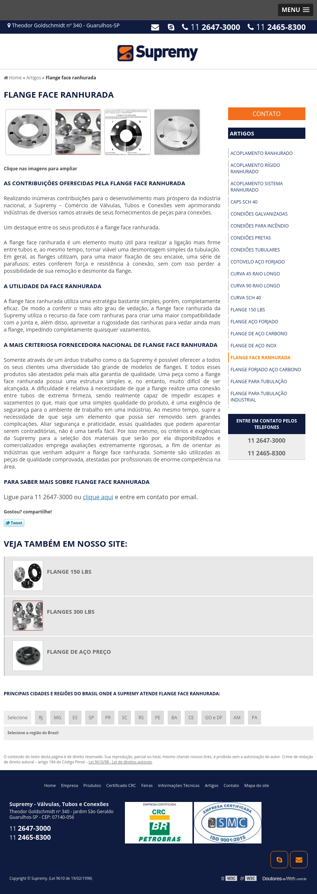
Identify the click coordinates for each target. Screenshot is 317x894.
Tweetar (14, 523)
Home (50, 785)
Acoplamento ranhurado (262, 153)
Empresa (69, 785)
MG (58, 717)
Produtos (92, 785)
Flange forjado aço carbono (266, 369)
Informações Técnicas (179, 785)
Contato (266, 114)
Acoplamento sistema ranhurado (257, 186)
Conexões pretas (251, 238)
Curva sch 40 (246, 298)
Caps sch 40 (244, 202)
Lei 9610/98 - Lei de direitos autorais (120, 762)
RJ (41, 717)
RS (141, 717)
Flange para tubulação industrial (259, 396)
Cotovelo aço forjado (258, 262)
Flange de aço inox (253, 345)
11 (277, 27)
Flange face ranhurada (261, 357)
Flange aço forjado (254, 321)
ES (74, 717)
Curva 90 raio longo (255, 286)
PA (254, 717)
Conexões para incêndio (260, 226)
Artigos (242, 133)
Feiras (147, 785)
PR (108, 717)
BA (174, 717)
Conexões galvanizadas (259, 214)
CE (191, 717)
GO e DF (213, 717)
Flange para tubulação (259, 381)
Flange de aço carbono (259, 333)
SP (91, 717)
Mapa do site (256, 785)
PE (157, 717)
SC (124, 717)
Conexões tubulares (255, 250)
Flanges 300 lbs (71, 611)
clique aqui (98, 497)
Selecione (17, 717)
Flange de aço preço (79, 651)
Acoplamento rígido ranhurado (255, 168)
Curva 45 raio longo (255, 274)
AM (237, 717)
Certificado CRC (121, 785)
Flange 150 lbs (248, 309)
